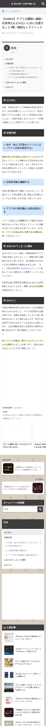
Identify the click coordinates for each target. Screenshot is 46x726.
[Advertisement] (23, 376)
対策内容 (9, 64)
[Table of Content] (14, 52)
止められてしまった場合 (16, 82)
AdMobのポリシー (31, 268)
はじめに (9, 59)
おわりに (9, 87)
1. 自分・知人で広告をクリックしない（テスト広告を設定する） (23, 490)
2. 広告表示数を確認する (18, 74)
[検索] (40, 455)
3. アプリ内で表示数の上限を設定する (23, 77)
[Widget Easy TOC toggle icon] (23, 472)
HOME (23, 716)
